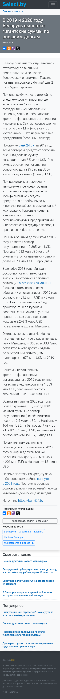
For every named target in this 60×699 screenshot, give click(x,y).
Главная (7, 11)
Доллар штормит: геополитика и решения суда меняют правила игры (28, 645)
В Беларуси (10, 531)
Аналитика (25, 531)
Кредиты (39, 531)
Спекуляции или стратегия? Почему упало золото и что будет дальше (28, 614)
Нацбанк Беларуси (14, 537)
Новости (18, 11)
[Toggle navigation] (52, 4)
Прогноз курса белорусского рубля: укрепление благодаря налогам (24, 633)
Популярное (13, 606)
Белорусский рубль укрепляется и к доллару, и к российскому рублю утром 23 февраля (30, 571)
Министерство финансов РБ (19, 543)
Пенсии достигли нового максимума (25, 561)
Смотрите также (17, 555)
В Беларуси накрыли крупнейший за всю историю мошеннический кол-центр (27, 594)
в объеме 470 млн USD (35, 283)
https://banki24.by (30, 500)
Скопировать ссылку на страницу (30, 521)
